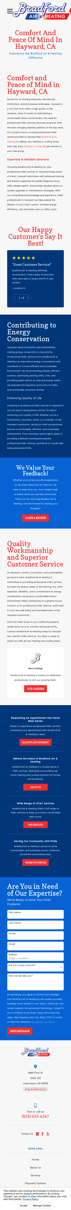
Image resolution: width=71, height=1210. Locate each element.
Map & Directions (35, 1089)
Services (35, 1175)
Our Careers (35, 688)
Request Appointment (35, 742)
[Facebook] (42, 1134)
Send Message (20, 1031)
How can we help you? (21, 976)
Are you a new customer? (22, 965)
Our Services (35, 825)
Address (13, 954)
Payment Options (35, 1183)
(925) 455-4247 (35, 1116)
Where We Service (35, 862)
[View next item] (28, 298)
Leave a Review (35, 518)
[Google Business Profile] (37, 1134)
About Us (35, 787)
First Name (15, 912)
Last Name (15, 923)
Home (35, 1159)
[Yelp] (48, 1134)
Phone (12, 933)
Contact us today (33, 146)
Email (12, 944)
